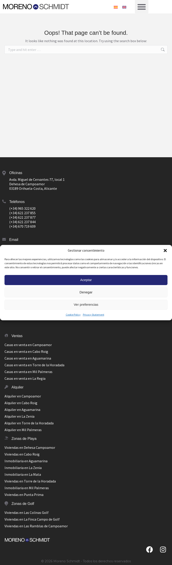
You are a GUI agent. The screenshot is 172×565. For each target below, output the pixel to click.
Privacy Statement (93, 314)
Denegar (86, 292)
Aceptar (86, 280)
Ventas (17, 336)
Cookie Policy (73, 314)
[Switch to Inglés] (124, 7)
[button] (165, 250)
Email (13, 240)
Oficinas (15, 173)
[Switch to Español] (115, 7)
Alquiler (17, 387)
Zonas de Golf (22, 504)
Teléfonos (17, 202)
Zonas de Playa (23, 439)
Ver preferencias (86, 304)
